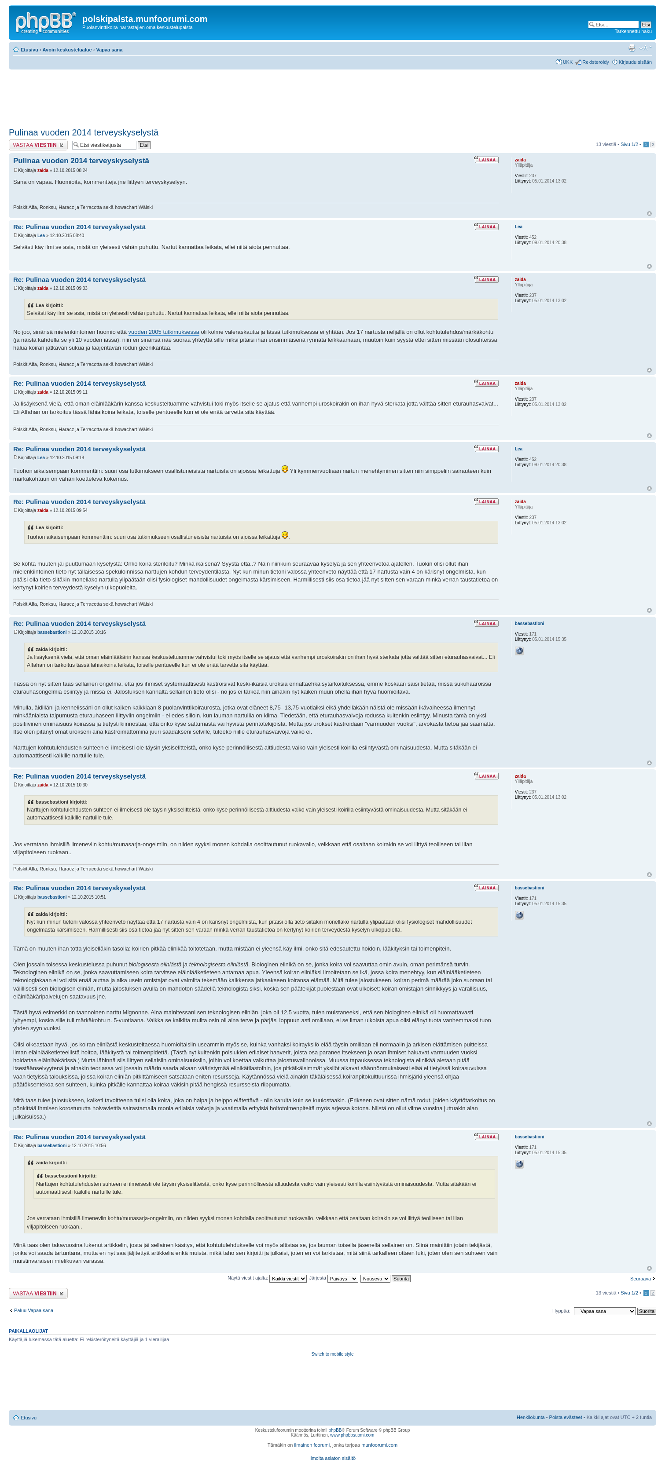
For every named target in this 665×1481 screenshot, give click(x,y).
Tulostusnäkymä (632, 48)
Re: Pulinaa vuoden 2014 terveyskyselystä (79, 226)
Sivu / (629, 144)
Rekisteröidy (595, 62)
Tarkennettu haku (633, 31)
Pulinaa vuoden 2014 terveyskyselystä (83, 132)
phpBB (335, 1430)
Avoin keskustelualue (67, 49)
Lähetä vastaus (38, 144)
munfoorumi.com (379, 1445)
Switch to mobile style (332, 1354)
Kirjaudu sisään (635, 62)
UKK (568, 62)
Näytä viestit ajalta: (267, 1277)
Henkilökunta (531, 1417)
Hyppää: (561, 1310)
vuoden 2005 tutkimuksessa (164, 332)
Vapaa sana (109, 49)
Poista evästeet (565, 1417)
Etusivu (29, 49)
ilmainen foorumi (312, 1445)
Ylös (649, 213)
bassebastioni (52, 632)
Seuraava (640, 1278)
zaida (42, 170)
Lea (41, 235)
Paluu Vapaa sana (33, 1310)
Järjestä (333, 1277)
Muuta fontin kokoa (645, 48)
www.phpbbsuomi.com (352, 1435)
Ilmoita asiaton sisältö (332, 1458)
